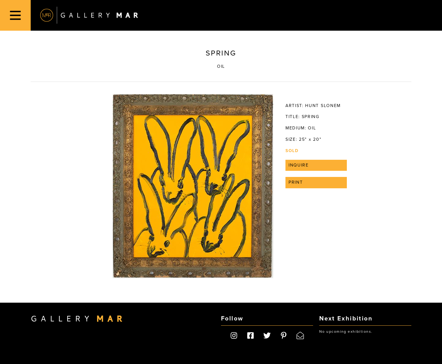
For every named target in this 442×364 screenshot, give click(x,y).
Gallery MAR (89, 15)
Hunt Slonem (322, 105)
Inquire (299, 165)
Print (296, 182)
